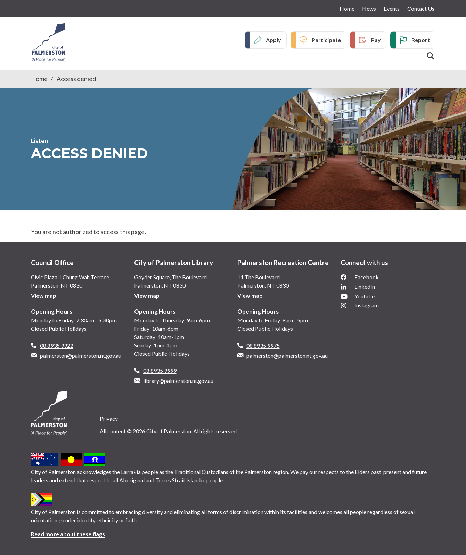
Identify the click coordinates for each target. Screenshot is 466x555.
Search (430, 56)
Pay (376, 40)
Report (420, 40)
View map (43, 295)
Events (392, 8)
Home (347, 8)
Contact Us (420, 8)
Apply (273, 40)
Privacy (109, 418)
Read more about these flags (68, 534)
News (369, 8)
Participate (326, 40)
